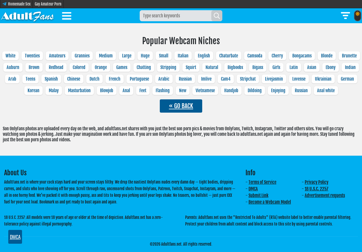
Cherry (277, 56)
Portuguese (139, 79)
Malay (54, 90)
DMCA (253, 189)
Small (163, 56)
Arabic (163, 79)
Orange (101, 67)
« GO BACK (181, 106)
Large (126, 56)
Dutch (94, 79)
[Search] (216, 15)
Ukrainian (323, 79)
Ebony (331, 67)
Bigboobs (235, 67)
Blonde (327, 56)
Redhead (56, 67)
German (347, 79)
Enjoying (278, 90)
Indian (350, 67)
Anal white (326, 90)
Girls (276, 67)
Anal (126, 90)
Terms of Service (262, 182)
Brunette (349, 56)
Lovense (299, 79)
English (204, 56)
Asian (311, 67)
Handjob (231, 90)
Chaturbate (228, 56)
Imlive (206, 79)
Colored (79, 67)
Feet (142, 90)
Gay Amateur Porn (48, 4)
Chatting (144, 67)
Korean (33, 90)
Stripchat (248, 79)
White (10, 56)
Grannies (82, 56)
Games (121, 67)
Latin (294, 67)
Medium (106, 56)
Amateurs (57, 56)
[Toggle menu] (66, 17)
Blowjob (106, 90)
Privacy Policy (316, 182)
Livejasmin (274, 79)
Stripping (168, 67)
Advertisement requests (325, 195)
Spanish (51, 79)
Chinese (73, 79)
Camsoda (254, 56)
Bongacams (302, 56)
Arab (12, 79)
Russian (185, 79)
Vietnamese (205, 90)
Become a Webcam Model (269, 202)
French (114, 79)
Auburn (13, 67)
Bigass (257, 67)
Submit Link (258, 195)
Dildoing (255, 90)
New (182, 90)
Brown (34, 67)
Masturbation (79, 90)
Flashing (163, 90)
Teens (30, 79)
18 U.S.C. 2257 (316, 189)
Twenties (32, 56)
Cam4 (226, 79)
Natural (212, 67)
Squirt (191, 67)
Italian (183, 56)
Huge (145, 56)
